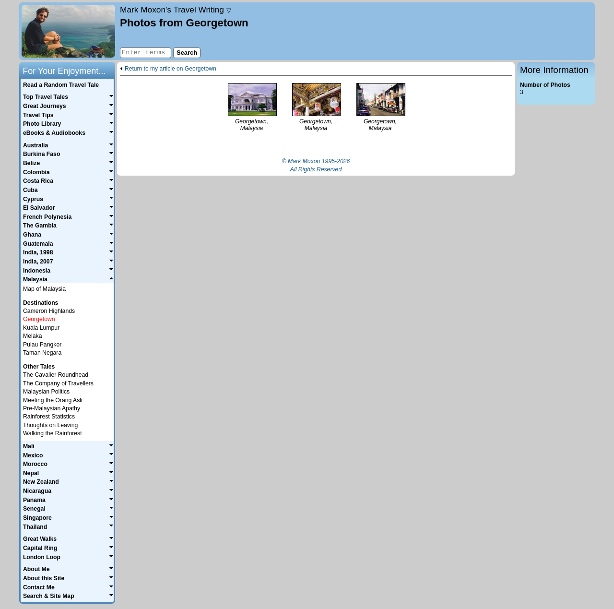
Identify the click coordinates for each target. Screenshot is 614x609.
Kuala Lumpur (41, 327)
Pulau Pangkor (42, 344)
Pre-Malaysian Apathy (51, 408)
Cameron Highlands (49, 311)
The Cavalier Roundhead (55, 374)
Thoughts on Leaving (50, 425)
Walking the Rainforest (52, 433)
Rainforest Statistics (49, 416)
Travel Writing (175, 9)
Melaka (32, 336)
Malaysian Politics (46, 391)
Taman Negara (42, 352)
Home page (68, 31)
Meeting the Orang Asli (53, 400)
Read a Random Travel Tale (61, 85)
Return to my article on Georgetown (170, 69)
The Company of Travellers (58, 383)
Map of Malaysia (44, 289)
